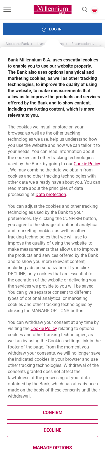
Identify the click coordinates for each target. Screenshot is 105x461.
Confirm (52, 412)
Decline (52, 430)
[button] (85, 10)
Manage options (52, 447)
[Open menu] (7, 9)
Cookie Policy (87, 163)
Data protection (51, 194)
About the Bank (17, 44)
